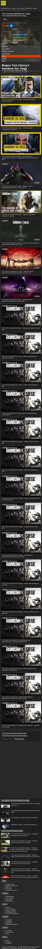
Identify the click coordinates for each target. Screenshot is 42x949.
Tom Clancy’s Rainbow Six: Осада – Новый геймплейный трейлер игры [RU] (20, 355)
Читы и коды (9, 896)
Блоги (7, 938)
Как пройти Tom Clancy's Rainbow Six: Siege (13, 798)
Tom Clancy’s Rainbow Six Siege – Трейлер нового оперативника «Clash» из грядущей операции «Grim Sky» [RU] (20, 155)
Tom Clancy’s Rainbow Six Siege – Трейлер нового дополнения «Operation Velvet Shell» (17, 298)
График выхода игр (11, 883)
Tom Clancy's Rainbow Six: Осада (11, 15)
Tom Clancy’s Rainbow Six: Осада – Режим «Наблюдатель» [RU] (20, 383)
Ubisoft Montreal (17, 38)
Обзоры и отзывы (7, 49)
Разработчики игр (11, 888)
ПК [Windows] (16, 31)
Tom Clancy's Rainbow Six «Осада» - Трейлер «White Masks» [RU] (21, 440)
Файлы (4, 57)
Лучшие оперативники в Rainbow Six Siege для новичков (25, 802)
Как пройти (5, 47)
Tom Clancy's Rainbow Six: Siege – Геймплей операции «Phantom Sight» (19, 98)
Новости (4, 45)
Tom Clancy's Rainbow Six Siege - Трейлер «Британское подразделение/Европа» (19, 667)
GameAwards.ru (6, 8)
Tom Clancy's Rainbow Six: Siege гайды (12, 731)
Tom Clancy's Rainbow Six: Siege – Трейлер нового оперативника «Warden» (18, 126)
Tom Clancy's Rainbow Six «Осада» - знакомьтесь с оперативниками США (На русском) (18, 554)
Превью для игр (10, 909)
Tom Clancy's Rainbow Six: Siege (27, 8)
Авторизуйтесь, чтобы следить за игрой (14, 22)
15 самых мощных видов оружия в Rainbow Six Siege (26, 809)
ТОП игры (8, 886)
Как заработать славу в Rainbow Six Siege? (25, 815)
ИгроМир (8, 941)
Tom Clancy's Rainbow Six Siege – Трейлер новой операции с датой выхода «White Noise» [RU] (20, 241)
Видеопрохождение (11, 922)
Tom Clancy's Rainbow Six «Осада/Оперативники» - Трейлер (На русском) (21, 724)
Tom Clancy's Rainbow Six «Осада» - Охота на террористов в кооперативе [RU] (20, 497)
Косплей (8, 939)
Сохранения (9, 899)
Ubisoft (15, 41)
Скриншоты (6, 52)
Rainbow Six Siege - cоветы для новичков (25, 822)
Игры (13, 8)
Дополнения (9, 930)
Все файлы (8, 928)
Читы (3, 59)
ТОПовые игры (18, 737)
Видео (4, 54)
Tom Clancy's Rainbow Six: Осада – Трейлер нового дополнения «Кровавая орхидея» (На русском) (18, 270)
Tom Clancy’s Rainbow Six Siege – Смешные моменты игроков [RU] (19, 326)
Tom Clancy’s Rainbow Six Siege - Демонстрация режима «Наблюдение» (20, 412)
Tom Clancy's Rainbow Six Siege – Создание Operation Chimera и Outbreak (19, 213)
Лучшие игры (9, 882)
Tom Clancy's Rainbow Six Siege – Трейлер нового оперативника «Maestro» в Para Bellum (17, 185)
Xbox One (15, 36)
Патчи (7, 931)
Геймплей (8, 920)
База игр (8, 885)
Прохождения (9, 894)
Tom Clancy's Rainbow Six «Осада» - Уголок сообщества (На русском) (21, 610)
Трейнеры (8, 897)
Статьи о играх (10, 906)
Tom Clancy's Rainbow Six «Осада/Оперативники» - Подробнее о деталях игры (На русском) (18, 695)
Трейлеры (8, 919)
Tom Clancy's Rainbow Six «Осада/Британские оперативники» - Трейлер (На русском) (16, 639)
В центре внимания (11, 911)
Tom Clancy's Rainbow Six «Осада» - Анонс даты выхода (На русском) (21, 582)
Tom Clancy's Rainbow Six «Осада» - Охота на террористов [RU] (20, 468)
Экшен (15, 29)
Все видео (8, 917)
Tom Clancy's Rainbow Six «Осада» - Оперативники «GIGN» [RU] (20, 525)
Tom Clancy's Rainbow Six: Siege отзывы (13, 733)
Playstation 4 (16, 33)
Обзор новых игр (10, 908)
